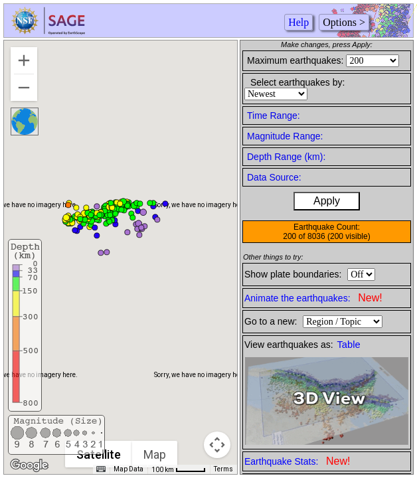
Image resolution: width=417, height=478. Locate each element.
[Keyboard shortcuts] (101, 469)
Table (349, 344)
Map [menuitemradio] (154, 454)
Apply (326, 200)
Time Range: (273, 115)
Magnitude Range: (285, 136)
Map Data (128, 469)
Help (298, 22)
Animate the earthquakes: (313, 297)
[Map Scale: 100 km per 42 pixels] (178, 469)
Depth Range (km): (286, 156)
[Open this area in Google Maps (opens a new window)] (29, 465)
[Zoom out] (24, 87)
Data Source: (274, 177)
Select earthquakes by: (297, 82)
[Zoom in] (24, 60)
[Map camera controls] (217, 445)
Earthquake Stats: (297, 461)
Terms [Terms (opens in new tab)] (223, 469)
